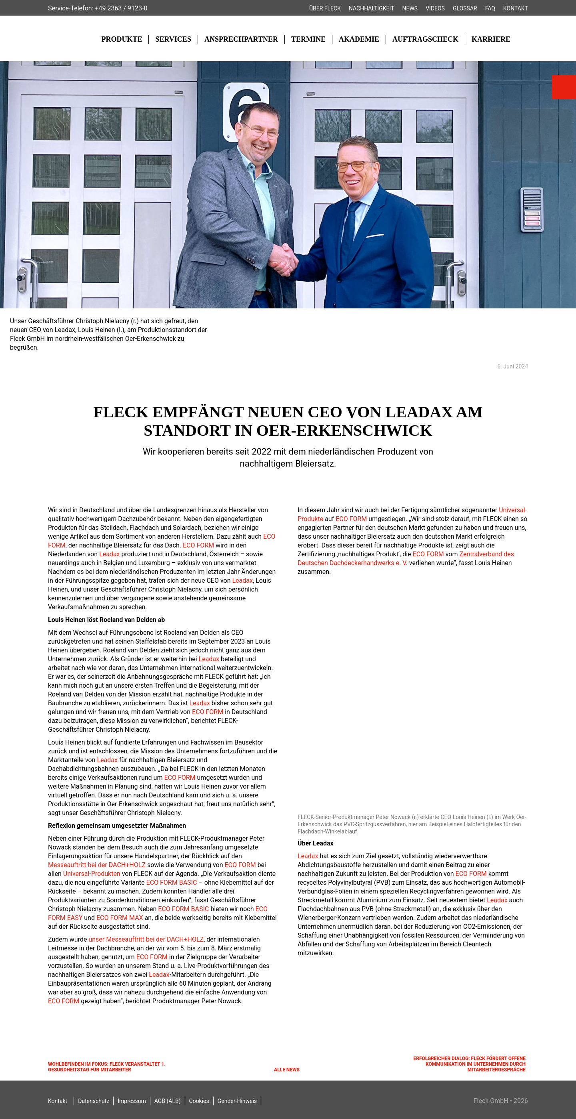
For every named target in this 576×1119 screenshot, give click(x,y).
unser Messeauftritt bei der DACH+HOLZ (146, 939)
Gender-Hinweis (237, 1101)
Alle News (287, 1070)
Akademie (359, 39)
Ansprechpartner (241, 39)
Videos (435, 8)
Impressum (132, 1101)
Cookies (199, 1101)
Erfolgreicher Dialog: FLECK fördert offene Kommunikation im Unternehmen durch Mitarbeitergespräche (469, 1064)
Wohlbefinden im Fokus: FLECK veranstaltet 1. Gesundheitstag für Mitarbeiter (107, 1067)
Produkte (121, 39)
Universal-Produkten (91, 873)
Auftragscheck (425, 39)
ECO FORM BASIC (171, 882)
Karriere (491, 39)
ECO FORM (198, 545)
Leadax (109, 554)
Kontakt (515, 8)
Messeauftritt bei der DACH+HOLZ (97, 865)
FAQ (490, 8)
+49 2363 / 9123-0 (121, 8)
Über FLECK (325, 8)
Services (173, 39)
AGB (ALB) (167, 1101)
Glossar (465, 8)
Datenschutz (93, 1101)
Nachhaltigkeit (371, 8)
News (410, 8)
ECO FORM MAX (119, 918)
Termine (308, 39)
